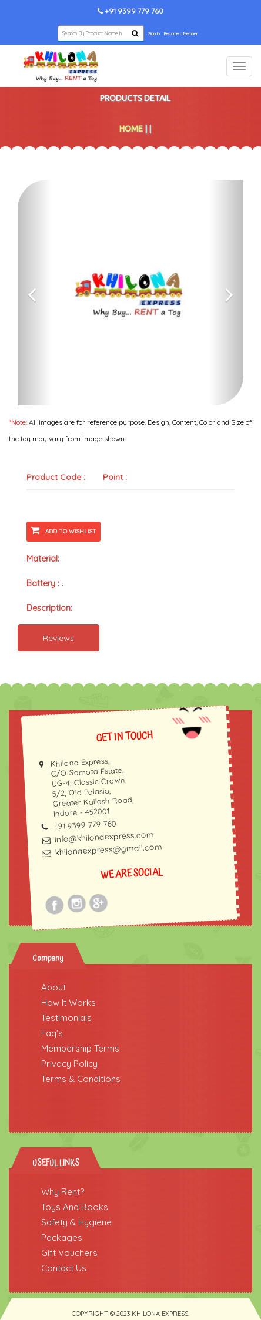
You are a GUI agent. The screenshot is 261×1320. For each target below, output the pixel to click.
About (53, 987)
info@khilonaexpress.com (104, 837)
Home (131, 128)
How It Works (68, 1002)
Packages (61, 1237)
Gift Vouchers (69, 1252)
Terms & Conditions (81, 1078)
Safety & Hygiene (76, 1222)
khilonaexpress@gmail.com (108, 849)
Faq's (52, 1033)
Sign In (154, 33)
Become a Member (181, 33)
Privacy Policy (69, 1063)
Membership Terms (80, 1048)
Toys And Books (74, 1206)
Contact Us (63, 1268)
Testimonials (66, 1017)
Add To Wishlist (63, 530)
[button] (35, 292)
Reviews (58, 638)
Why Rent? (62, 1191)
